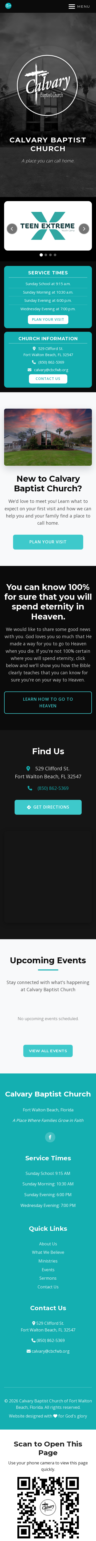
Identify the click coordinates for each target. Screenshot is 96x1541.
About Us (48, 1244)
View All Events (48, 1050)
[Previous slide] (12, 228)
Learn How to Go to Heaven (48, 702)
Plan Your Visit (48, 319)
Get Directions (48, 807)
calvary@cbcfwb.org (51, 369)
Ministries (48, 1261)
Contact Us (48, 378)
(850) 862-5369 (51, 362)
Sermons (48, 1278)
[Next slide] (84, 228)
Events (48, 1270)
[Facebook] (50, 1137)
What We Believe (48, 1252)
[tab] (41, 255)
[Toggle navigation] (79, 6)
